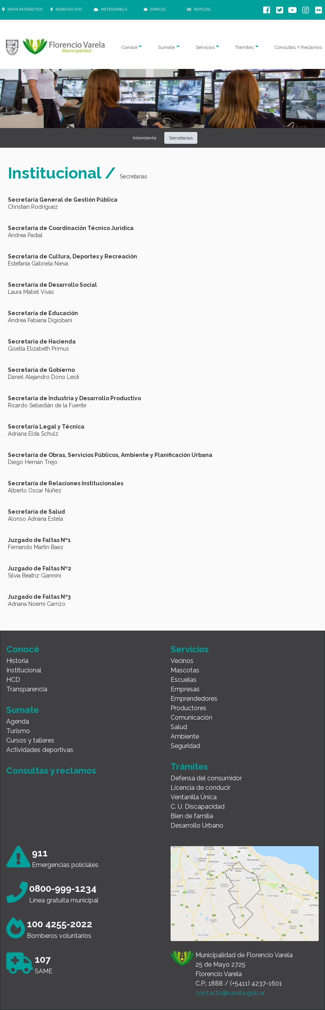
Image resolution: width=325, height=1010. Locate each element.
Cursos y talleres (30, 740)
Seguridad (185, 746)
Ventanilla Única (194, 797)
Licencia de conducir (200, 787)
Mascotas (185, 670)
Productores (188, 708)
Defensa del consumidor (206, 778)
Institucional (23, 670)
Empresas (185, 689)
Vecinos (182, 661)
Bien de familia (192, 816)
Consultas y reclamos (51, 770)
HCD (13, 679)
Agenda (17, 721)
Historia (17, 661)
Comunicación (191, 717)
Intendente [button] (144, 138)
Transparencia (26, 689)
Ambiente (185, 736)
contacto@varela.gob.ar (230, 993)
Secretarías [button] (181, 138)
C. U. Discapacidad (198, 806)
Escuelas (184, 679)
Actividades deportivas (39, 750)
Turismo (18, 731)
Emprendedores (194, 698)
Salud (179, 727)
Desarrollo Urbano (197, 825)
